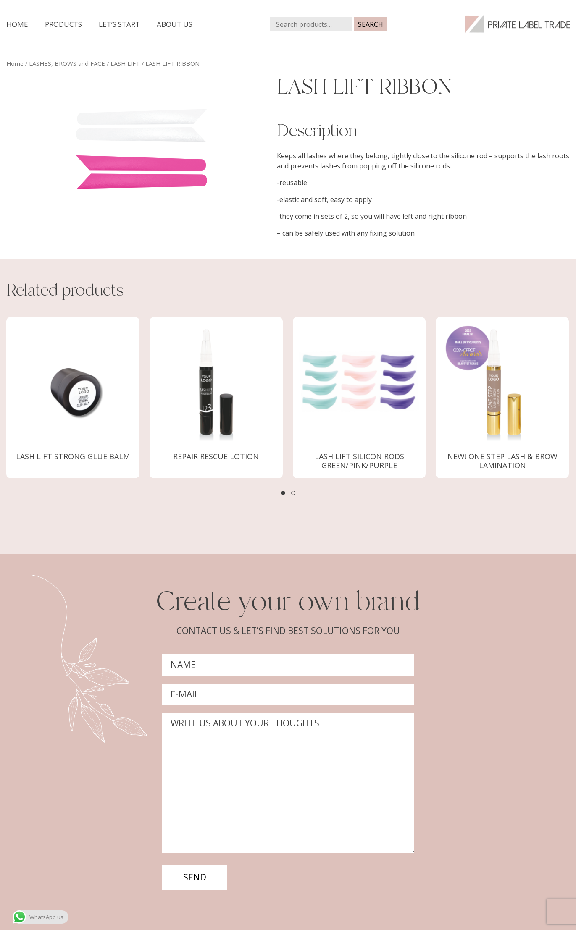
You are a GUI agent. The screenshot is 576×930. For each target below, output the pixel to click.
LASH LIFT (125, 63)
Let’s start (119, 24)
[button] (283, 493)
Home (17, 24)
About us (174, 24)
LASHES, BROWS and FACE (67, 63)
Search (370, 24)
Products (63, 24)
